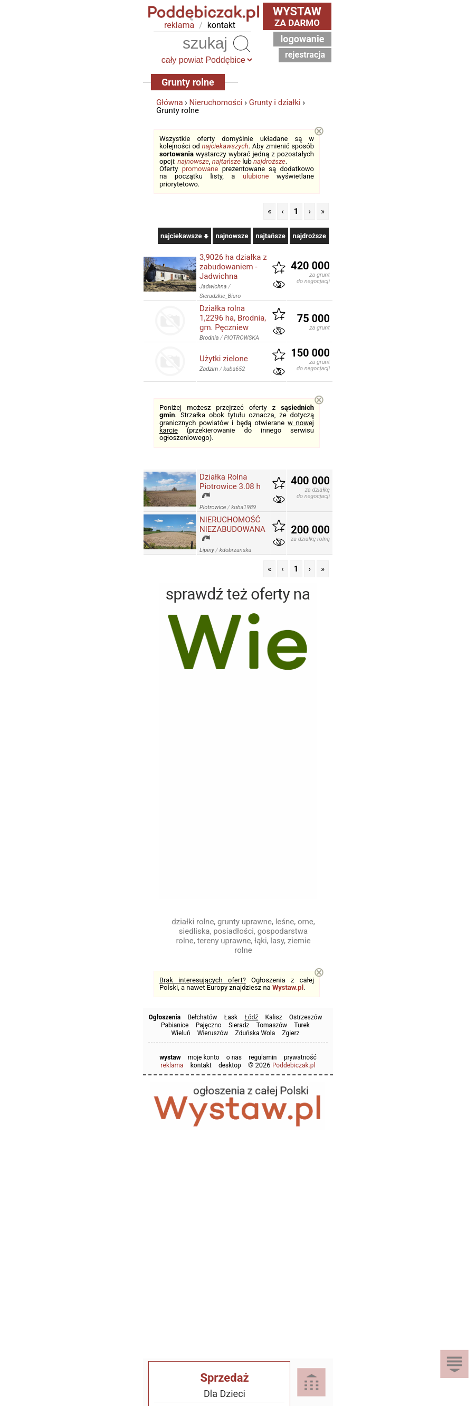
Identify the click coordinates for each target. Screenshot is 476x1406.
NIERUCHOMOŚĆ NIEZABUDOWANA (232, 524)
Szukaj (241, 43)
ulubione (256, 176)
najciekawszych (225, 146)
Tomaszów (271, 1025)
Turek (302, 1025)
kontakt (221, 25)
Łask (230, 1017)
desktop (229, 1065)
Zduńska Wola (255, 1033)
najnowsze (193, 161)
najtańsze (226, 161)
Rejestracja (305, 55)
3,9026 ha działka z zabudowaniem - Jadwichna (233, 266)
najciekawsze (184, 236)
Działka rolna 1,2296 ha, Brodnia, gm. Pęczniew (232, 318)
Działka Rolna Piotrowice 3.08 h (230, 481)
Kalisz (273, 1017)
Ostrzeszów (305, 1017)
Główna (169, 102)
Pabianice (174, 1025)
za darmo (297, 16)
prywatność (300, 1057)
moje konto (204, 1057)
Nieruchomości (216, 102)
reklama (179, 25)
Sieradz (239, 1025)
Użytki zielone (223, 358)
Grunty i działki (275, 102)
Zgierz (290, 1033)
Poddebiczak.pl (294, 1065)
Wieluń (180, 1033)
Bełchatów (202, 1017)
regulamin (263, 1057)
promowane (200, 169)
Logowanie (303, 38)
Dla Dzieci (224, 1393)
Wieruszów (213, 1033)
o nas (234, 1057)
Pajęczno (209, 1025)
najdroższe (269, 161)
